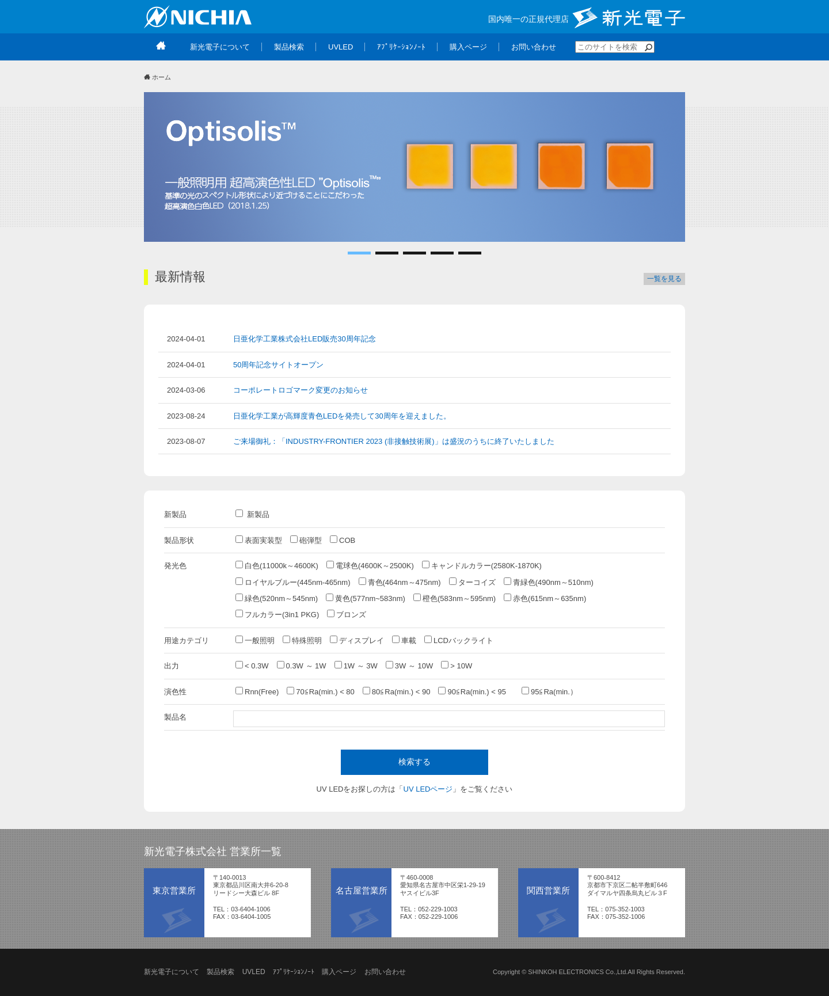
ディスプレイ (357, 640)
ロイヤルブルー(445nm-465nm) (293, 582)
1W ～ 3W (356, 665)
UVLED (253, 972)
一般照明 (255, 640)
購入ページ (339, 972)
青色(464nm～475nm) (400, 582)
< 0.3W (252, 665)
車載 (404, 640)
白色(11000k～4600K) (276, 565)
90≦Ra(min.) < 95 (476, 691)
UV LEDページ (428, 789)
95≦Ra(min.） (549, 691)
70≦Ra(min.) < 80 (321, 691)
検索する (414, 761)
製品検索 (220, 972)
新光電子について (171, 972)
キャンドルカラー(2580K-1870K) (482, 565)
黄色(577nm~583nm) (365, 598)
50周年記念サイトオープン (278, 364)
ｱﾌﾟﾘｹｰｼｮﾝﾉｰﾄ (293, 972)
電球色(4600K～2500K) (370, 565)
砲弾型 (306, 540)
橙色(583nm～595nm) (454, 598)
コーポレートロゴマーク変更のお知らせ (300, 390)
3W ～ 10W (409, 665)
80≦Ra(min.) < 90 (397, 691)
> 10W (456, 665)
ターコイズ (472, 582)
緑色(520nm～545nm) (276, 598)
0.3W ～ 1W (301, 665)
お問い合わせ (385, 972)
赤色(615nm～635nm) (545, 598)
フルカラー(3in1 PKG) (277, 614)
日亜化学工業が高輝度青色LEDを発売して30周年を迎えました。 (342, 416)
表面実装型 (258, 540)
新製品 (252, 514)
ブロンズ (346, 614)
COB (342, 540)
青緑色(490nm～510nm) (549, 582)
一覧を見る (664, 279)
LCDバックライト (458, 640)
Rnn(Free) (257, 691)
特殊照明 (302, 640)
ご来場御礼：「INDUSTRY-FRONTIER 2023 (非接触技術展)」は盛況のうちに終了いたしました (393, 441)
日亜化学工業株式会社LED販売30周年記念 (304, 338)
